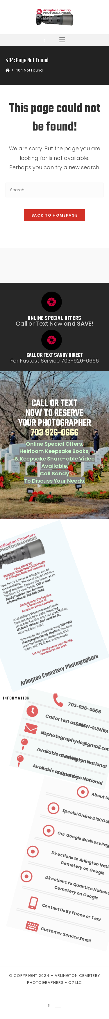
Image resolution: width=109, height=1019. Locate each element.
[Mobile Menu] (62, 40)
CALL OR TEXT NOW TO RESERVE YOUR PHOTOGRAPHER (54, 418)
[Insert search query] (55, 190)
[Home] (8, 70)
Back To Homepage (54, 215)
